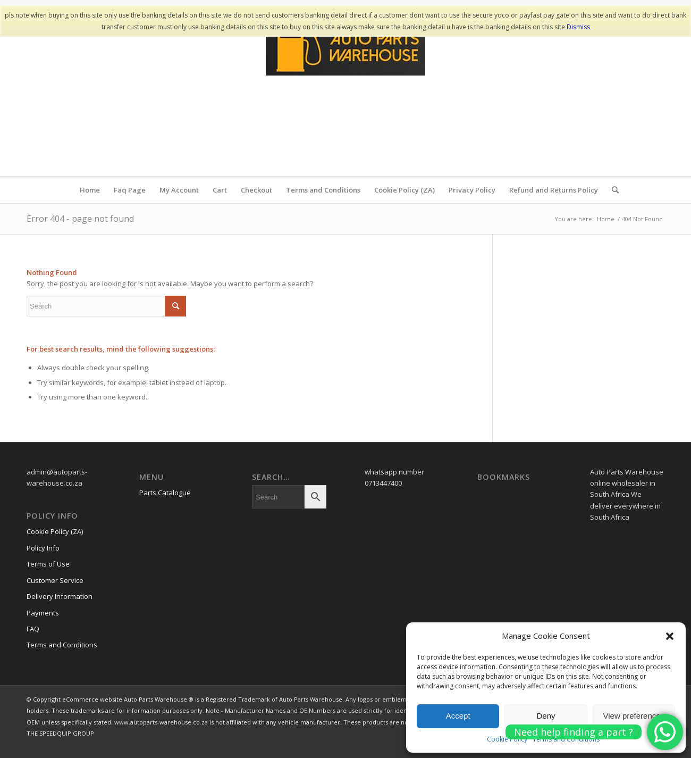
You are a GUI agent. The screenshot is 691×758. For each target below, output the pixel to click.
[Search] (612, 190)
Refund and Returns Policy (553, 190)
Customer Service (55, 580)
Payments (43, 613)
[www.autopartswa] (345, 96)
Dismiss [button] (578, 26)
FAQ (33, 629)
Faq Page (130, 190)
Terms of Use (48, 564)
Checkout (256, 190)
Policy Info (43, 548)
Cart (220, 190)
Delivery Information (59, 596)
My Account (179, 190)
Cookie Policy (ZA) (404, 190)
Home (90, 190)
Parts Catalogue (165, 492)
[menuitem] (612, 190)
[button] (669, 636)
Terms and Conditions (323, 190)
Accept (458, 715)
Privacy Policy (472, 190)
